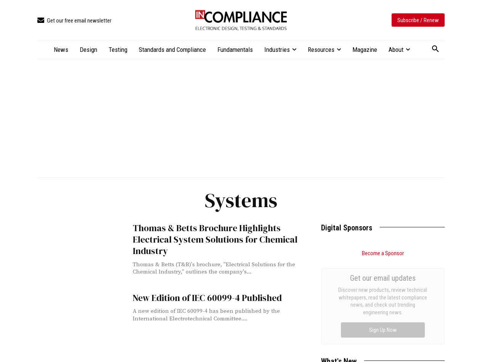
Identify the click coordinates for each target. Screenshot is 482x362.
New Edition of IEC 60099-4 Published (200, 297)
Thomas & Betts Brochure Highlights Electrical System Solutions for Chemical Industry (217, 232)
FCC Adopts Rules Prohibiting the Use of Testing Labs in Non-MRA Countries (379, 319)
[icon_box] (74, 21)
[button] (435, 49)
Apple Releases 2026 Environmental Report (372, 339)
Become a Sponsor (383, 253)
